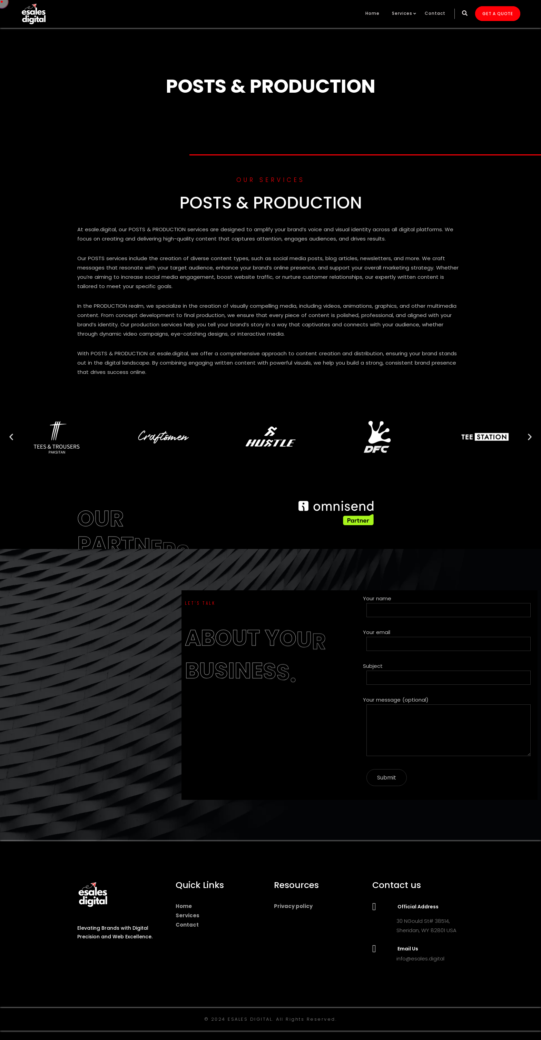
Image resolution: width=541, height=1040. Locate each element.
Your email (448, 640)
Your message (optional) (448, 727)
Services (402, 13)
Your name (448, 606)
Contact (435, 13)
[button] (11, 436)
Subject (448, 673)
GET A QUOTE (497, 14)
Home (372, 13)
